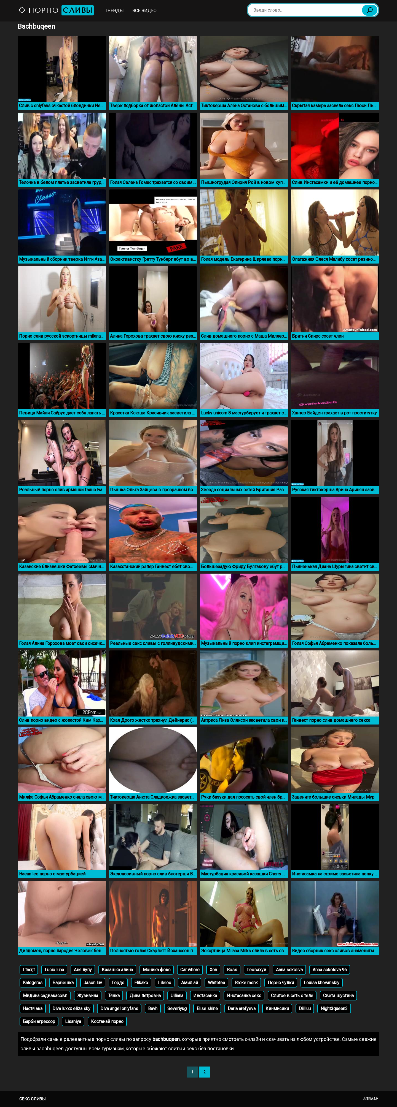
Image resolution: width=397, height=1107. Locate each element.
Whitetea (216, 982)
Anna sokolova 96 (330, 969)
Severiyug (177, 1008)
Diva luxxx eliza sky (71, 1008)
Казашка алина (117, 969)
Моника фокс (156, 969)
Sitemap (370, 1099)
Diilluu (305, 1008)
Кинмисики (277, 1008)
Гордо (118, 982)
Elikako (141, 982)
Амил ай (189, 982)
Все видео (144, 10)
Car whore (190, 969)
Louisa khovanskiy (321, 982)
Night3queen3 (334, 1008)
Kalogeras (32, 982)
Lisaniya (73, 1021)
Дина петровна (145, 995)
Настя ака (32, 1008)
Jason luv (93, 982)
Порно (56, 10)
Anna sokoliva (289, 969)
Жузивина (87, 995)
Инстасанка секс (244, 995)
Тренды (114, 10)
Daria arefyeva (242, 1008)
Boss (232, 969)
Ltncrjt (29, 969)
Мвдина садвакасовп (45, 995)
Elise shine (207, 1008)
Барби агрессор (39, 1021)
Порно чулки (281, 982)
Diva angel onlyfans (119, 1008)
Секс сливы (32, 1099)
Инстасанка (205, 995)
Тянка (114, 995)
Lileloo (164, 982)
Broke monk (246, 982)
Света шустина (338, 995)
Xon (213, 969)
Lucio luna (54, 969)
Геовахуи (256, 969)
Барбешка (63, 982)
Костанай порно (107, 1021)
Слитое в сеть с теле (292, 995)
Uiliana (177, 995)
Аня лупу (83, 969)
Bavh (152, 1008)
